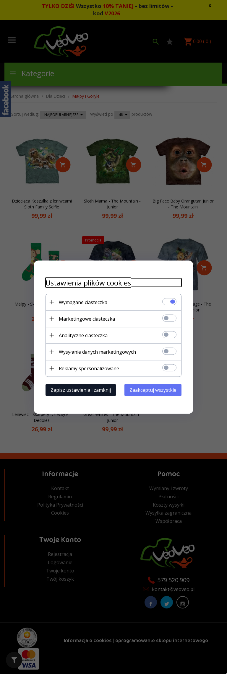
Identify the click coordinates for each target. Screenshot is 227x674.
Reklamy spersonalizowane (89, 368)
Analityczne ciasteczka (83, 335)
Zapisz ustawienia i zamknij (81, 389)
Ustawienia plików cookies (88, 282)
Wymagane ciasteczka (83, 302)
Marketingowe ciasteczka (87, 318)
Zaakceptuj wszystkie (152, 389)
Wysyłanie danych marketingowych (97, 351)
